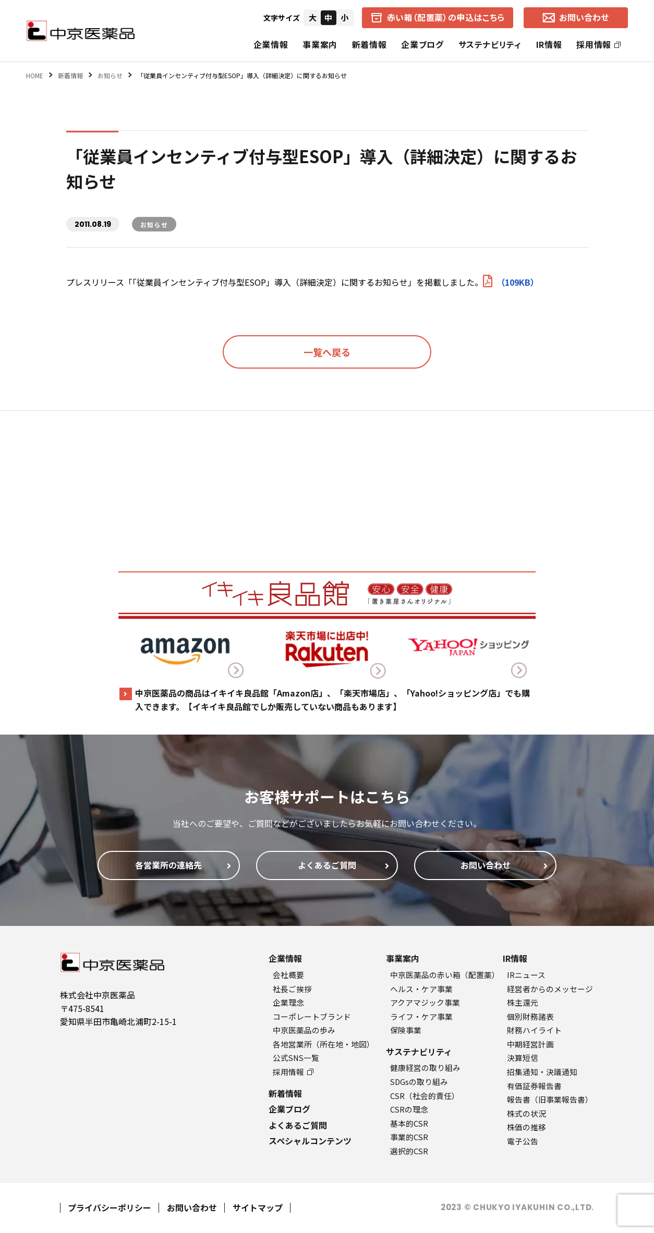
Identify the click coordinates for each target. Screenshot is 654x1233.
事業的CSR (409, 1136)
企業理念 (288, 1002)
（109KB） (511, 282)
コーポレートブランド (312, 1016)
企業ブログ (422, 44)
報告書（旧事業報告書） (550, 1099)
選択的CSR (409, 1150)
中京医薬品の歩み (304, 1029)
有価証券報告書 (534, 1085)
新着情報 (369, 44)
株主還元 (522, 1002)
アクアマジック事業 (425, 1002)
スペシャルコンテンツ (310, 1140)
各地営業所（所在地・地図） (323, 1044)
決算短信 (522, 1057)
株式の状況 (526, 1113)
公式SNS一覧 (296, 1057)
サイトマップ (258, 1207)
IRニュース (526, 974)
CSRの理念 (409, 1109)
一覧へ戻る (327, 352)
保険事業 (405, 1029)
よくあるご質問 (298, 1125)
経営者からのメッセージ (550, 988)
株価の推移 (526, 1126)
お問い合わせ (192, 1207)
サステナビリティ (490, 44)
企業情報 (270, 44)
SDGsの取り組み (419, 1081)
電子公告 (522, 1141)
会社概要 (288, 974)
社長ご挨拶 (292, 988)
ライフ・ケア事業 (421, 1016)
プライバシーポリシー (109, 1207)
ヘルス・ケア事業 (421, 988)
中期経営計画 (530, 1044)
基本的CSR (409, 1123)
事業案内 (319, 44)
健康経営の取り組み (425, 1067)
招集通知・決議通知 (542, 1071)
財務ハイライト (534, 1029)
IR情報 (549, 44)
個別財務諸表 (530, 1016)
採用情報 (598, 44)
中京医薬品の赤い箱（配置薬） (445, 974)
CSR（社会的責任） (424, 1095)
